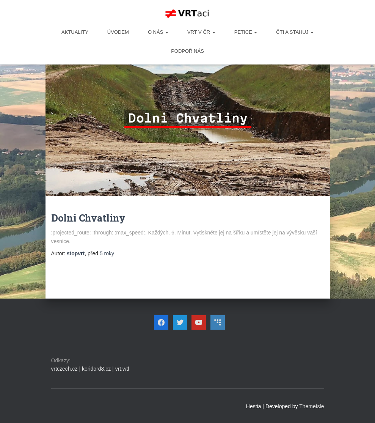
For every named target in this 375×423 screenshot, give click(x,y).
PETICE (245, 32)
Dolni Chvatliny (88, 218)
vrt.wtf (122, 369)
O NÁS (158, 32)
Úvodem (118, 32)
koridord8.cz (96, 369)
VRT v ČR (201, 32)
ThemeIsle (311, 406)
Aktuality (74, 32)
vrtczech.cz (64, 369)
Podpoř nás (187, 51)
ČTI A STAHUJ (295, 32)
